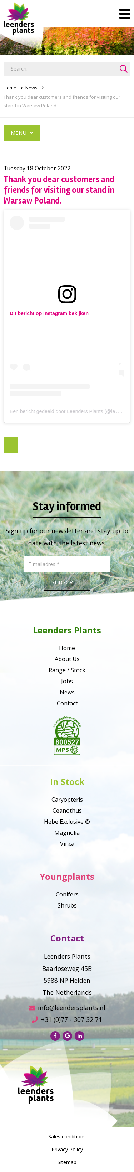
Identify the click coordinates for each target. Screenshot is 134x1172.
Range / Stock (67, 670)
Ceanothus (67, 810)
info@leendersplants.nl (67, 1007)
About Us (67, 659)
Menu (22, 132)
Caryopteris (67, 799)
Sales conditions (67, 1136)
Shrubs (67, 905)
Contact (67, 703)
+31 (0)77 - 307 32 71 (67, 1019)
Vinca (67, 844)
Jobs (67, 681)
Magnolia (67, 833)
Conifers (67, 894)
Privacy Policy (67, 1149)
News (31, 87)
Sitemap (67, 1162)
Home (10, 87)
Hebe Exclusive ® (67, 822)
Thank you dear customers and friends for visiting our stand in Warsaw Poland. (62, 101)
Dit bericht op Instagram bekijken (49, 313)
